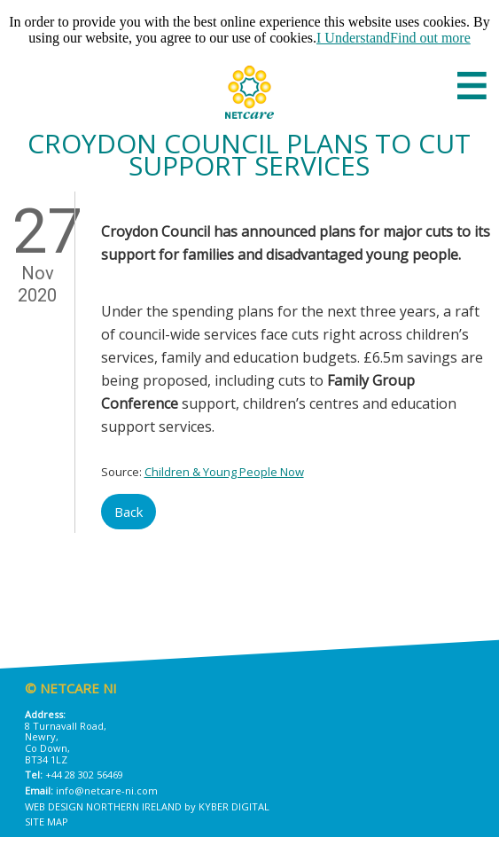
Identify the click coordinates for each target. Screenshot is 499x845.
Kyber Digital (234, 806)
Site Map (46, 821)
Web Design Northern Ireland (103, 806)
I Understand (353, 37)
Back (128, 511)
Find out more (430, 37)
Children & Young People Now (224, 472)
